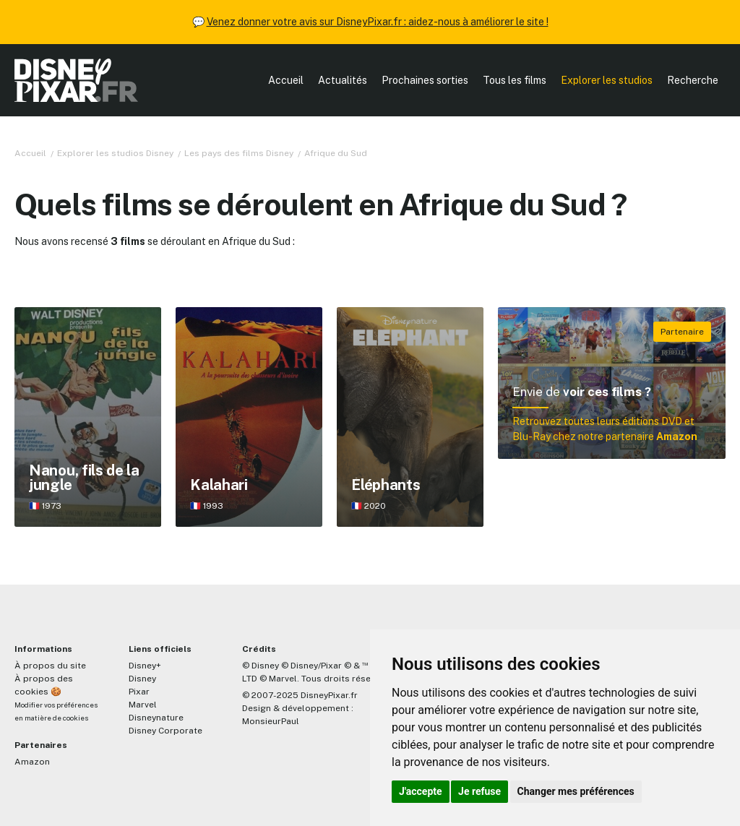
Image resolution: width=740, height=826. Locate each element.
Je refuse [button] (479, 791)
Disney (142, 679)
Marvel (143, 705)
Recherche (692, 80)
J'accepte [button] (420, 791)
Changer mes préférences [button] (575, 791)
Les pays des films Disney (238, 153)
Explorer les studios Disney (115, 153)
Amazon (32, 762)
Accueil (286, 80)
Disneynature (156, 718)
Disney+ (145, 666)
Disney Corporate (165, 731)
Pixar (139, 692)
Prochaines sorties (425, 80)
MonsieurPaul (270, 721)
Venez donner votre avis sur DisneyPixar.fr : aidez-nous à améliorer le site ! (377, 21)
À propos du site (50, 666)
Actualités (342, 80)
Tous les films (514, 80)
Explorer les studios (607, 80)
